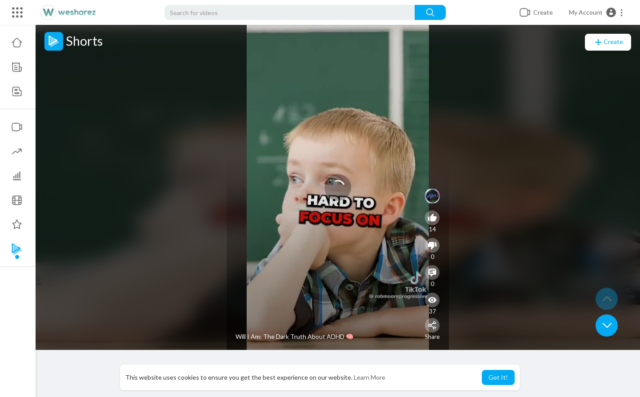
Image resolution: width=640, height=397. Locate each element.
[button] (596, 12)
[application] (338, 187)
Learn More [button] (369, 377)
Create (608, 42)
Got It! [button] (498, 377)
